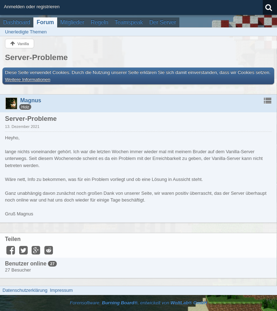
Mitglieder (72, 22)
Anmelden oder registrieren (32, 6)
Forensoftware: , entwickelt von (138, 302)
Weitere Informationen (27, 79)
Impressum (61, 290)
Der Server (163, 22)
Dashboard (16, 22)
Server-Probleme (36, 57)
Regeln (99, 22)
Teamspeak (129, 22)
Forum (45, 22)
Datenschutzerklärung (24, 290)
